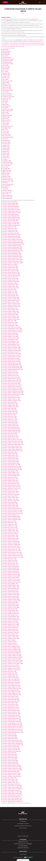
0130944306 (23, 821)
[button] (39, 2)
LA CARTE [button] (5, 2)
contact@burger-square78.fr (23, 823)
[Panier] (43, 2)
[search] (2, 2)
